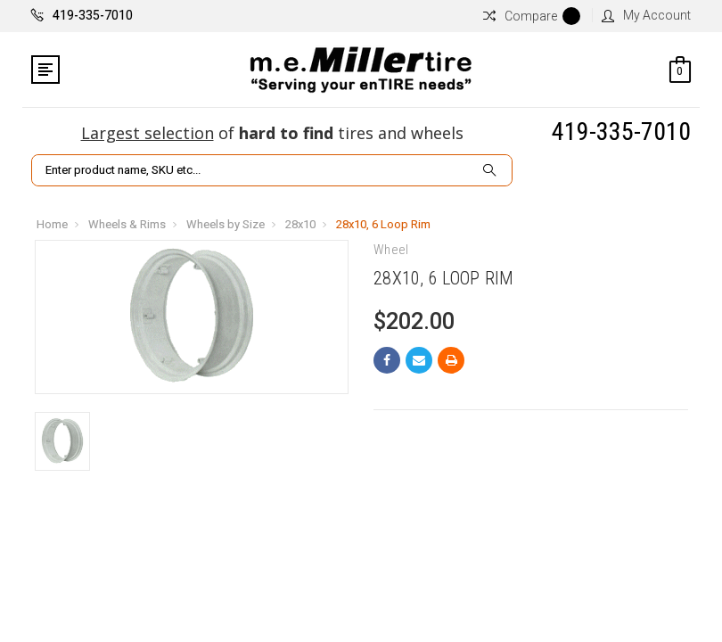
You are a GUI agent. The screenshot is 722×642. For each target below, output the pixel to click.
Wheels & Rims (127, 224)
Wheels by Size (225, 224)
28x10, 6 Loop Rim (383, 224)
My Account (646, 15)
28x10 (300, 224)
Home (52, 224)
